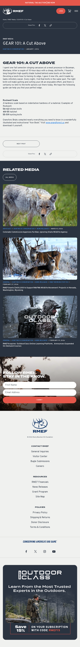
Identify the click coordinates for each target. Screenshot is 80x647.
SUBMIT (39, 400)
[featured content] (40, 602)
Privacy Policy (40, 512)
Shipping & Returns (40, 517)
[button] (39, 25)
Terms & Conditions (40, 527)
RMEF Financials (40, 482)
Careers (40, 466)
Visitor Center (40, 456)
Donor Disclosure (40, 522)
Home (5, 20)
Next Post (21, 144)
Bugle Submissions (40, 461)
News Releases (40, 487)
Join (61, 11)
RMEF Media (12, 20)
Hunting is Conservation (13, 49)
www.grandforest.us (55, 122)
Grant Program (40, 491)
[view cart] (69, 11)
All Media (10, 177)
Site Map (40, 496)
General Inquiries (40, 451)
